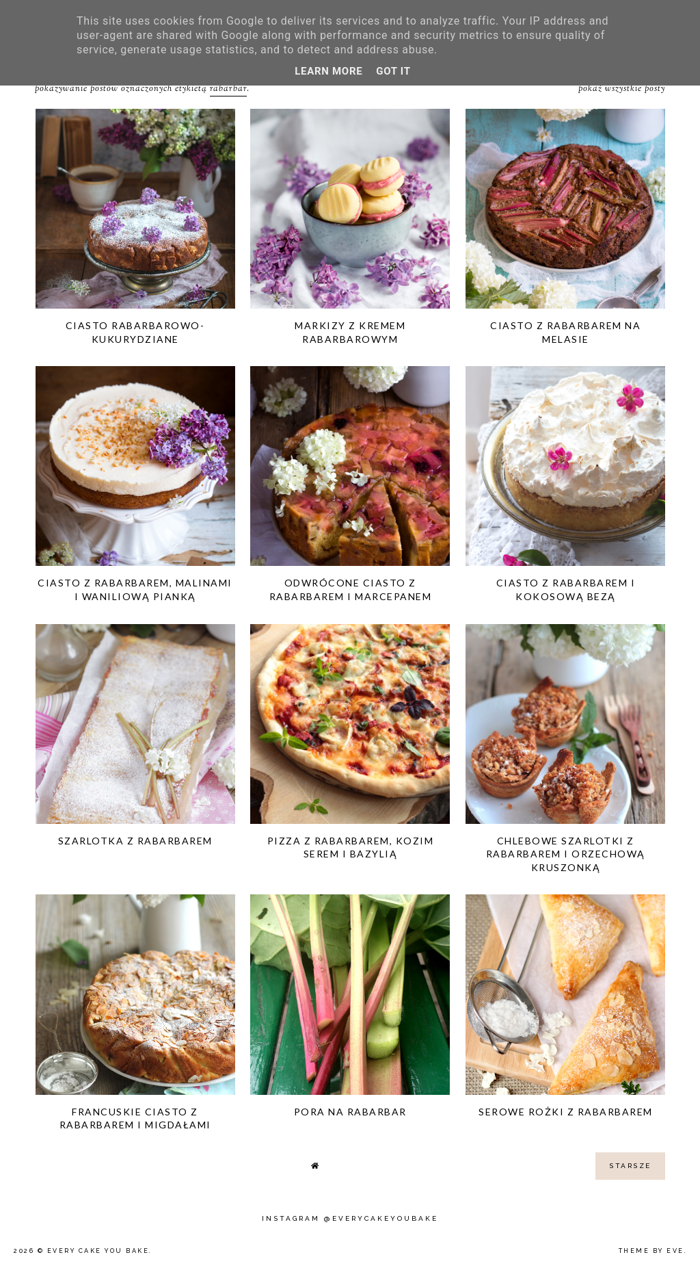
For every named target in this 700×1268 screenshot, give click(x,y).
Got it (393, 71)
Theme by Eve (651, 1250)
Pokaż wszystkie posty (621, 89)
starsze (630, 1165)
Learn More (328, 71)
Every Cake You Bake (98, 1250)
